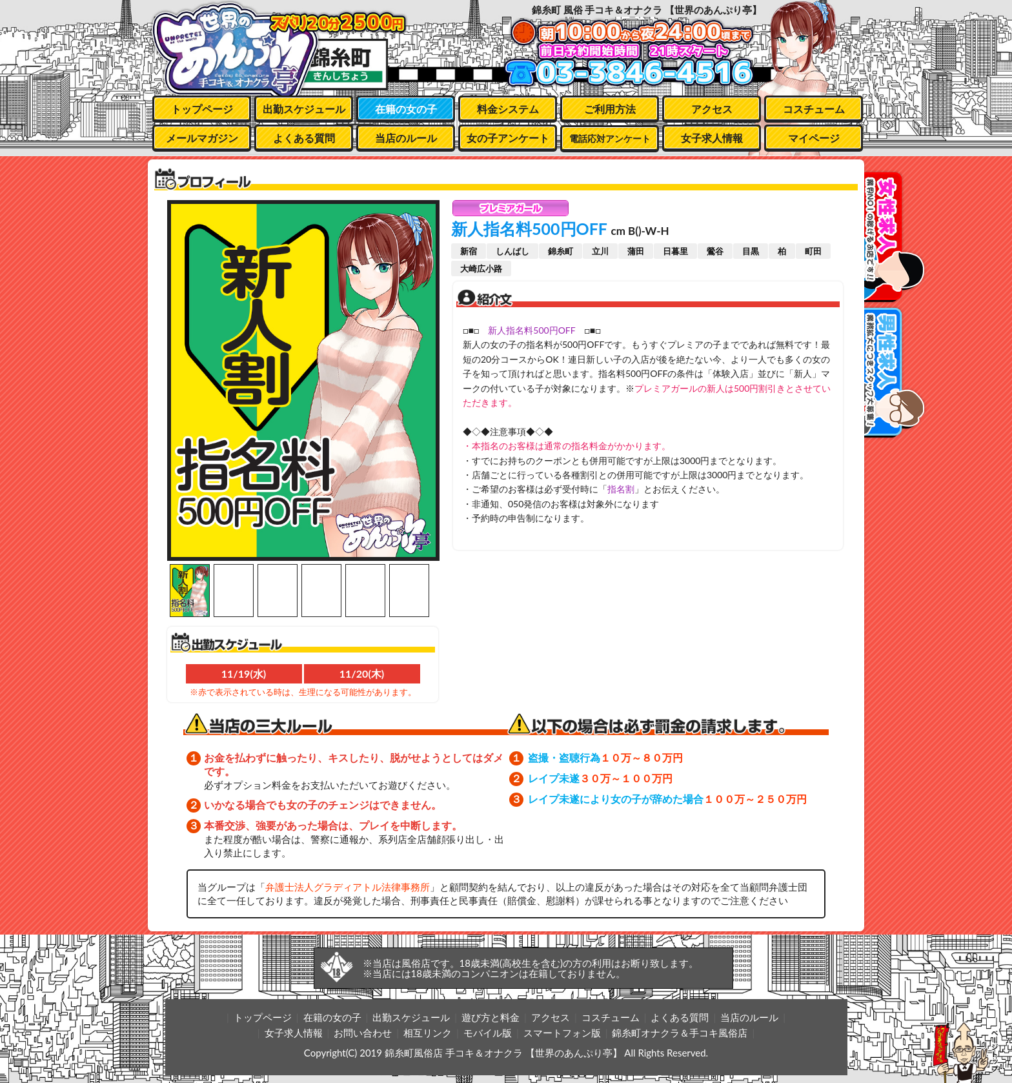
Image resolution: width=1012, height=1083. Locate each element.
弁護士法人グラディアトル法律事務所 (347, 887)
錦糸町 (560, 251)
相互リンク (427, 1032)
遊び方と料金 (490, 1017)
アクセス (712, 109)
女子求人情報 (712, 138)
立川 (600, 251)
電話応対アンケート (610, 138)
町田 (813, 251)
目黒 (750, 251)
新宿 (468, 251)
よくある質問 (304, 138)
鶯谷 (715, 251)
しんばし (512, 251)
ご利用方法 (610, 109)
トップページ (202, 109)
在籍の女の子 (406, 109)
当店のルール (406, 138)
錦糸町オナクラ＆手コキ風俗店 (679, 1032)
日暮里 (675, 251)
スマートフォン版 (562, 1032)
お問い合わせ (363, 1032)
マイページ (814, 138)
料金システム (508, 109)
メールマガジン (202, 138)
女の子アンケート (508, 138)
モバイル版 (487, 1032)
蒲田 (635, 251)
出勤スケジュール (304, 109)
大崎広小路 (481, 268)
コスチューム (814, 109)
